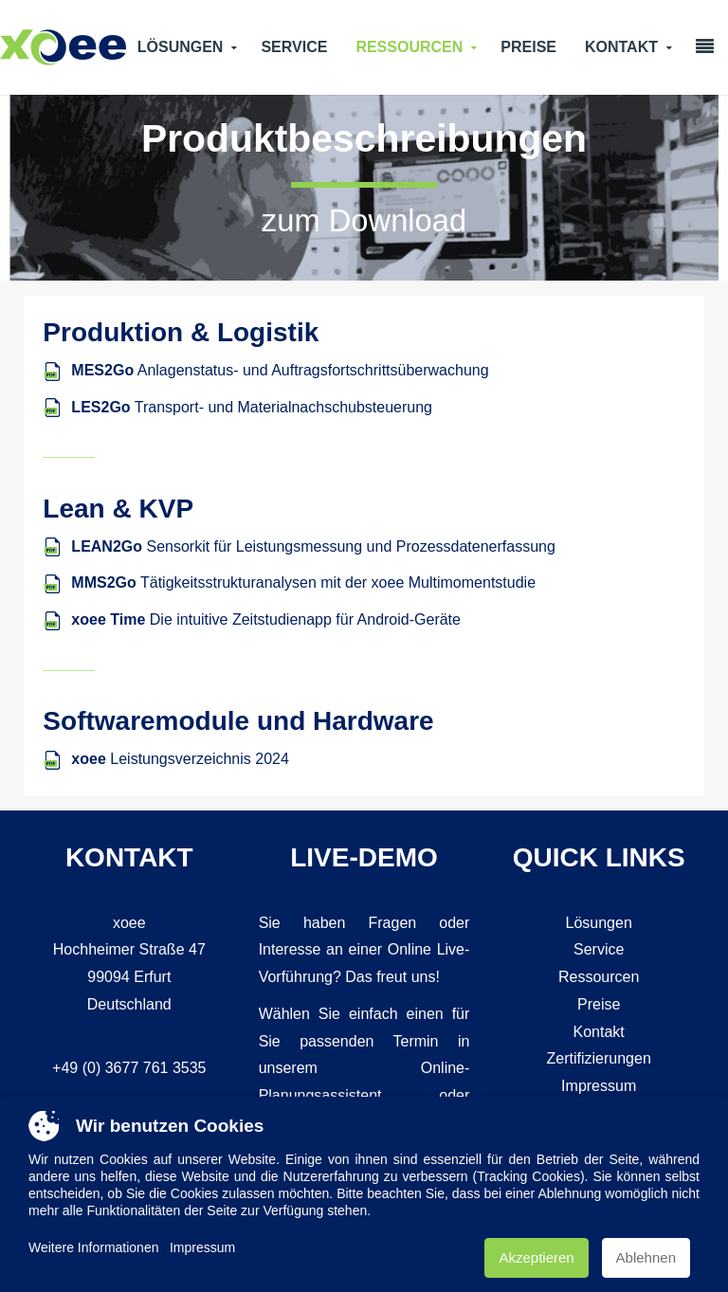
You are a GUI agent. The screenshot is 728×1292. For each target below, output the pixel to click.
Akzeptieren (536, 1257)
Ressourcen (409, 47)
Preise (528, 47)
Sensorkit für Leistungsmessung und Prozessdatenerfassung (313, 546)
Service (294, 47)
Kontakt (621, 47)
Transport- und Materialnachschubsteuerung (251, 407)
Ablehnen (646, 1257)
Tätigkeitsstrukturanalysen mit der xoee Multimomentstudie (303, 582)
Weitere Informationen (93, 1247)
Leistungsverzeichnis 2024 (179, 759)
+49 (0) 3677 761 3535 (129, 1068)
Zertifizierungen (599, 1058)
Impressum (598, 1086)
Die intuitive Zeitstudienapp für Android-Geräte (266, 619)
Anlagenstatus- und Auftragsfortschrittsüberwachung (279, 370)
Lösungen (180, 47)
